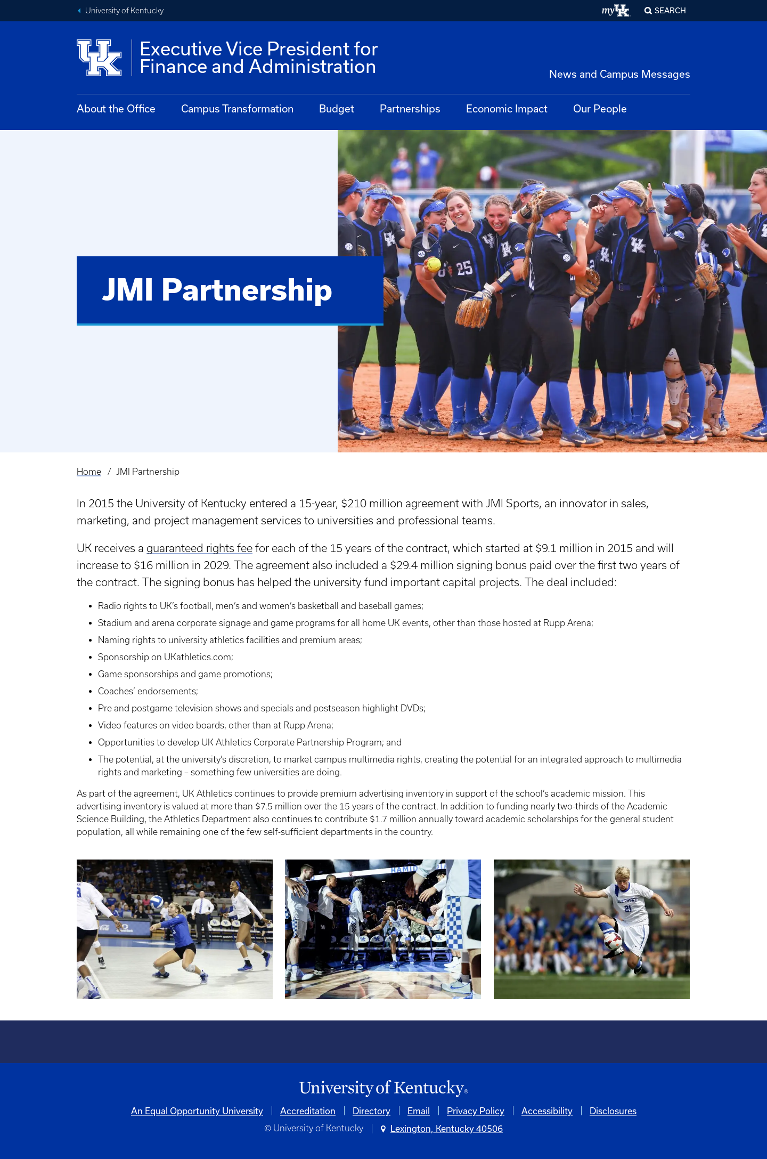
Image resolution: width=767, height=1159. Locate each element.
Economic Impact (507, 108)
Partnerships (410, 108)
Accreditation (308, 1111)
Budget (336, 108)
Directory (371, 1111)
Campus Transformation (237, 108)
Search (670, 10)
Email (418, 1111)
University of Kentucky (124, 10)
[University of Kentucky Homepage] (383, 1089)
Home (89, 471)
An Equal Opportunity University (197, 1111)
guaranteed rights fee (199, 548)
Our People (600, 108)
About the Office (116, 108)
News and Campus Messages (619, 74)
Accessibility (547, 1111)
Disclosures (613, 1111)
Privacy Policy (475, 1111)
